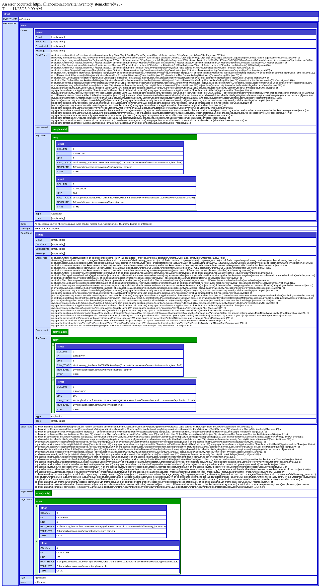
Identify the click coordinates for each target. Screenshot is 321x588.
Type (38, 213)
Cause (24, 30)
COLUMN (62, 149)
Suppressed (42, 127)
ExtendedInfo (42, 46)
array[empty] (60, 129)
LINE (59, 158)
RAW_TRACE (64, 162)
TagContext (41, 135)
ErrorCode (41, 41)
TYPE (60, 171)
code (38, 218)
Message (40, 50)
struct (7, 14)
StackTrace (41, 55)
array (55, 137)
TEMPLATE (63, 167)
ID (58, 153)
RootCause (26, 233)
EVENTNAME (10, 19)
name (23, 582)
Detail (39, 37)
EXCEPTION (9, 23)
